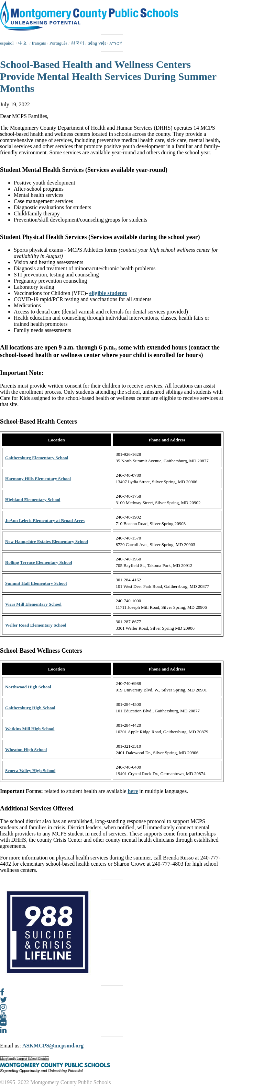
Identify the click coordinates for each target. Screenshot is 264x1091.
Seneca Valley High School (30, 770)
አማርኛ (115, 43)
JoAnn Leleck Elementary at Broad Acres (45, 520)
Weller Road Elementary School (35, 625)
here (133, 791)
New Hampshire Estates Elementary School (46, 541)
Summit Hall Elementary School (36, 583)
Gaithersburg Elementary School (36, 457)
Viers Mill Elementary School (33, 604)
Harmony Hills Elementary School (38, 478)
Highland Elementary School (32, 499)
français (39, 43)
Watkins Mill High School (29, 728)
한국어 (77, 43)
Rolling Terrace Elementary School (38, 562)
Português (58, 43)
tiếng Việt (97, 43)
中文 (22, 43)
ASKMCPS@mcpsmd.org (53, 1045)
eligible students (108, 293)
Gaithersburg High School (30, 707)
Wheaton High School (26, 749)
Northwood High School (28, 686)
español (7, 43)
